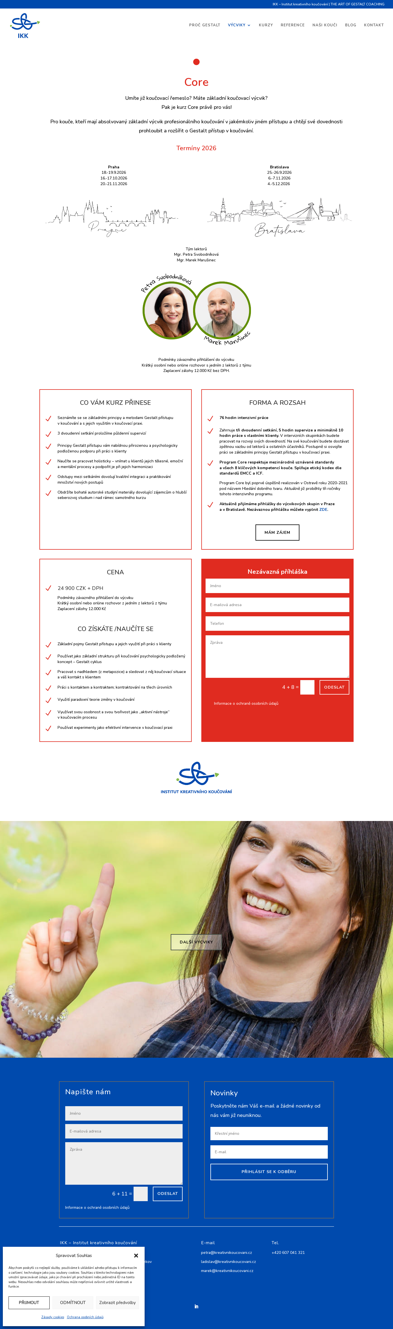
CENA (115, 572)
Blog (350, 25)
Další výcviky (196, 942)
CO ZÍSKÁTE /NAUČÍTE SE (115, 629)
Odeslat (334, 687)
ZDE (323, 509)
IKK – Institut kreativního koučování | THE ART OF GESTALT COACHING (328, 5)
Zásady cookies (52, 1317)
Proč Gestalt (204, 25)
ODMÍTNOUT (73, 1302)
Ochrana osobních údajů (85, 1317)
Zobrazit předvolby (117, 1302)
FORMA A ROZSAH (277, 403)
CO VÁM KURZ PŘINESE (115, 403)
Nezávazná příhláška (277, 572)
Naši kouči (324, 25)
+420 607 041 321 (288, 1252)
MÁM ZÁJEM (277, 532)
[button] (136, 1255)
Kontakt (374, 25)
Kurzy (266, 25)
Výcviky (237, 25)
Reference (293, 25)
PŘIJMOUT (29, 1302)
